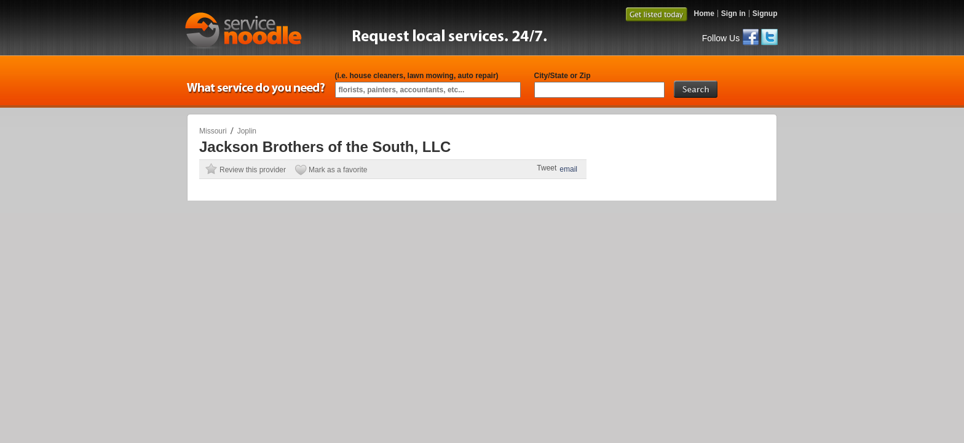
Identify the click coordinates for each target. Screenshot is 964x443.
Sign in (733, 13)
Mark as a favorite (338, 170)
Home (703, 13)
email (568, 169)
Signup (765, 13)
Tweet (546, 168)
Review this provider (252, 170)
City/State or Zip (562, 75)
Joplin (246, 131)
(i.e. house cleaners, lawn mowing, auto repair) (417, 75)
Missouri (213, 131)
